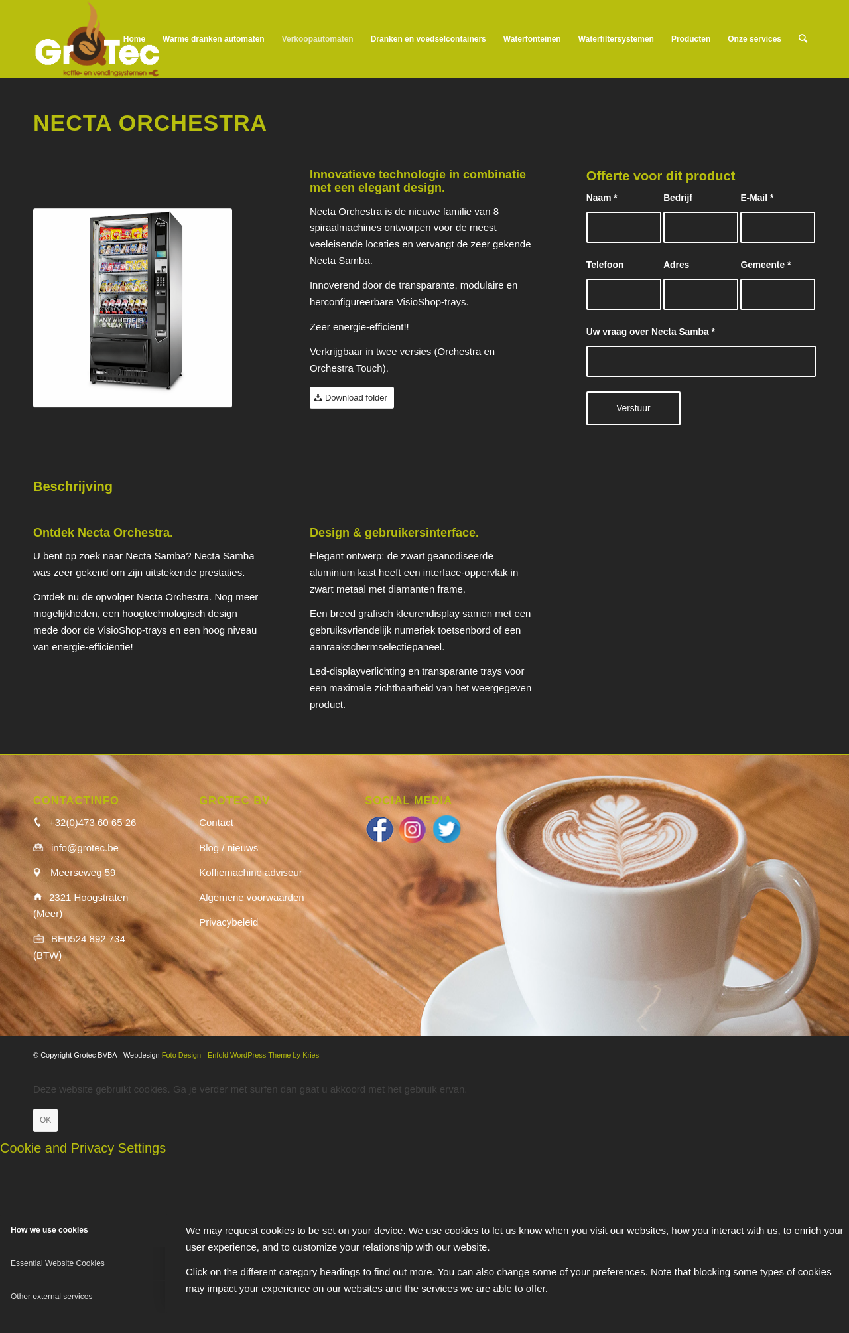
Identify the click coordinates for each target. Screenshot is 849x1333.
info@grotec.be (85, 847)
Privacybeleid (228, 922)
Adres (676, 265)
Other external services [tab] (51, 1296)
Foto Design (181, 1055)
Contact (216, 822)
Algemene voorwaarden (251, 897)
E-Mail (756, 198)
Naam (602, 198)
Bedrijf (677, 198)
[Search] (803, 39)
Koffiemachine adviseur (250, 872)
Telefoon (604, 265)
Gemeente (765, 265)
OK (45, 1120)
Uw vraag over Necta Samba (650, 332)
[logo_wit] (97, 39)
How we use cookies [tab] (49, 1230)
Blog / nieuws (228, 847)
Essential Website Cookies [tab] (58, 1263)
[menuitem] (134, 39)
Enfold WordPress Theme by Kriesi (264, 1055)
